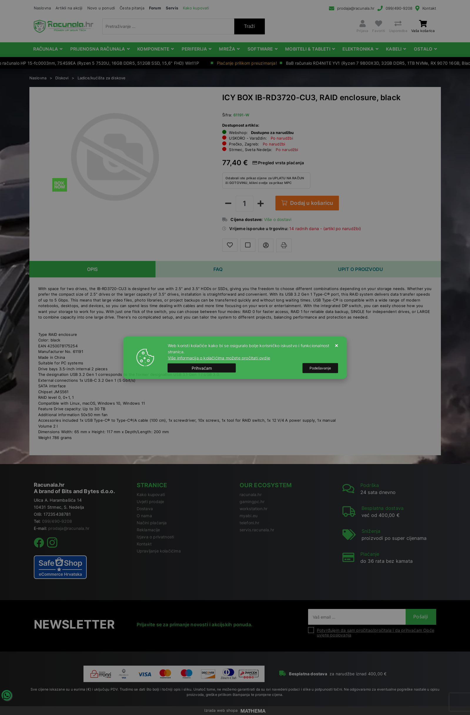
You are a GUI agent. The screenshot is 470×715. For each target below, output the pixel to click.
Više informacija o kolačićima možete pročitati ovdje (219, 357)
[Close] (202, 368)
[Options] (320, 368)
